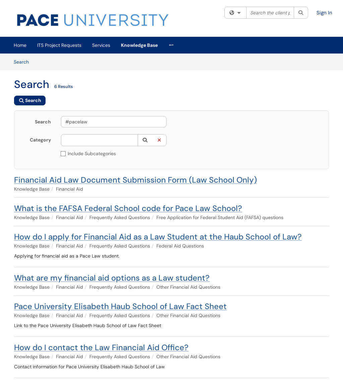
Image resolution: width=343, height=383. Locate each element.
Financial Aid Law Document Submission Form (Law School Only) (135, 180)
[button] (145, 140)
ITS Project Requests (59, 45)
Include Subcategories (88, 154)
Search (23, 61)
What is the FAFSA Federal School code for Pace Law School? (128, 208)
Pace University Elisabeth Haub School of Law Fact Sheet (120, 306)
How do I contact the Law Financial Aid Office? (101, 347)
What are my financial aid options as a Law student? (112, 278)
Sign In (324, 12)
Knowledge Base (139, 45)
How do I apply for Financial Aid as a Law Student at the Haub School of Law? (158, 236)
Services (101, 45)
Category (40, 140)
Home (20, 45)
